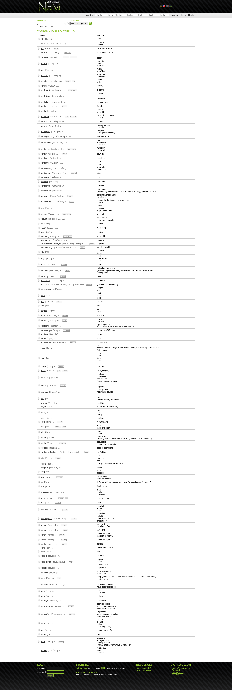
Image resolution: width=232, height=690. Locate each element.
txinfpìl (43, 438)
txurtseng (44, 650)
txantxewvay (46, 191)
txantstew (45, 177)
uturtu (109, 675)
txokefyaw (45, 492)
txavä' (43, 228)
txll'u (42, 477)
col (64, 320)
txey (42, 399)
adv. (57, 106)
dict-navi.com (81, 668)
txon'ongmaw (46, 519)
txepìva (44, 311)
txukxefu (44, 585)
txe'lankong (45, 281)
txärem (44, 264)
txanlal (43, 111)
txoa (42, 486)
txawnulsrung (46, 240)
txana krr (44, 75)
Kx (121, 15)
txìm (42, 458)
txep (42, 306)
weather (72, 90)
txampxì (44, 63)
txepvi (43, 338)
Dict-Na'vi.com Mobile (181, 668)
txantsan (44, 158)
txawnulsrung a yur (49, 247)
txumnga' (44, 600)
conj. (50, 482)
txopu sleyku (46, 562)
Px (140, 15)
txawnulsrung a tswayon (51, 244)
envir (65, 57)
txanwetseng (46, 201)
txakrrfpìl (44, 44)
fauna (68, 52)
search (90, 23)
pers (61, 641)
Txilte (43, 422)
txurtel (43, 634)
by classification (188, 15)
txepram (44, 315)
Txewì (43, 366)
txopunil (44, 568)
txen (42, 302)
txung (43, 623)
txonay (43, 535)
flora (73, 342)
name (61, 366)
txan (42, 70)
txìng (43, 472)
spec (92, 244)
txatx (43, 224)
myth (64, 154)
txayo (43, 258)
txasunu (44, 219)
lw (66, 498)
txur (42, 630)
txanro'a (44, 121)
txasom (44, 214)
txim (42, 427)
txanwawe (45, 196)
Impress (175, 675)
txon (42, 502)
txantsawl (45, 163)
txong (43, 548)
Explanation (177, 670)
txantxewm (45, 186)
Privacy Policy (178, 672)
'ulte (77, 675)
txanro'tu (44, 126)
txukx (43, 578)
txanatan (44, 81)
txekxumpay (46, 289)
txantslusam (46, 173)
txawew (44, 236)
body (56, 48)
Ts (151, 15)
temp (64, 106)
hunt (65, 370)
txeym (43, 407)
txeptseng (45, 326)
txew (43, 358)
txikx (42, 418)
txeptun (44, 320)
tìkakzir (97, 675)
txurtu (43, 641)
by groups (175, 15)
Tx (154, 15)
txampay (44, 57)
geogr (73, 57)
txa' (42, 39)
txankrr (44, 106)
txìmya (43, 464)
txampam (44, 52)
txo (42, 482)
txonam (44, 525)
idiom (88, 284)
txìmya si (44, 467)
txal (42, 48)
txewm (43, 385)
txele (43, 296)
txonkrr (44, 544)
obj (64, 427)
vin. (60, 121)
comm (61, 498)
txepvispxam (46, 342)
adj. (51, 39)
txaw (43, 232)
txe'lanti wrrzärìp (48, 284)
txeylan (44, 403)
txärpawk (44, 270)
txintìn (43, 443)
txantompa (45, 149)
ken (91, 675)
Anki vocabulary (144, 670)
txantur (44, 154)
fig (73, 81)
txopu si (44, 556)
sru (81, 675)
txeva (43, 348)
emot (68, 81)
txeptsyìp (44, 334)
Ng (132, 15)
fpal (115, 675)
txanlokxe (45, 116)
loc (66, 116)
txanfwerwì (45, 90)
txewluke (44, 378)
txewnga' (44, 392)
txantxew (44, 182)
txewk (43, 370)
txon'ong (44, 510)
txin (42, 432)
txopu (43, 552)
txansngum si (46, 136)
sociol (62, 443)
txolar (43, 498)
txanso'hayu (46, 142)
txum (43, 596)
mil (59, 370)
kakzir (103, 675)
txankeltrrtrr (45, 102)
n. (50, 49)
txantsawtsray (46, 168)
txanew (44, 86)
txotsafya (44, 573)
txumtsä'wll (45, 614)
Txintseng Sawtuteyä (49, 452)
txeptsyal (44, 330)
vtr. (60, 44)
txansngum (45, 131)
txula (43, 591)
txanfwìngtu (45, 96)
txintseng (44, 448)
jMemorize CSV (144, 668)
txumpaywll (45, 606)
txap (42, 208)
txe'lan (43, 276)
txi (42, 412)
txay (42, 252)
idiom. (77, 284)
